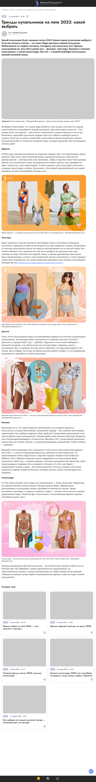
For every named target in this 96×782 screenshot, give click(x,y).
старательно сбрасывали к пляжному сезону (40, 262)
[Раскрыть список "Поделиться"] (91, 771)
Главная (5, 10)
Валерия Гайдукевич (20, 33)
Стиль (12, 10)
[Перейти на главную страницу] (48, 3)
